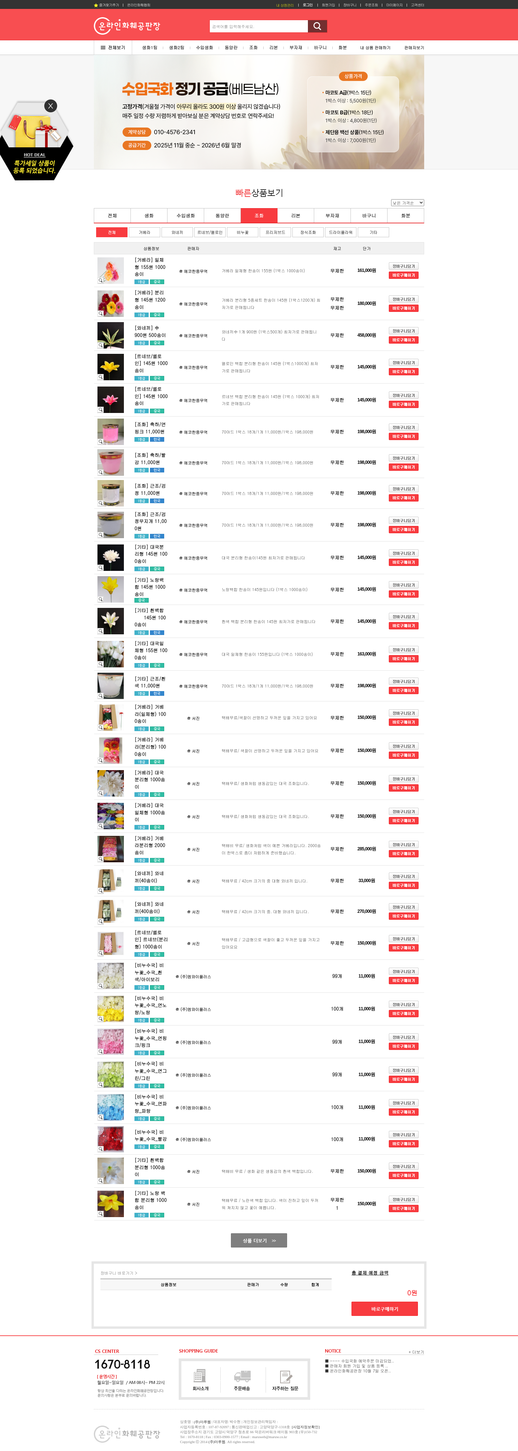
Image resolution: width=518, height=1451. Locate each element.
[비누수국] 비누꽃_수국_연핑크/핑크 (150, 1037)
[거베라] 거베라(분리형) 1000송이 (150, 746)
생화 (149, 215)
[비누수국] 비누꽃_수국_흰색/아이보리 (149, 972)
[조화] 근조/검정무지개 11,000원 (150, 521)
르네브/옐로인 (210, 232)
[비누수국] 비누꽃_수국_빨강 (150, 1135)
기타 (374, 232)
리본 (295, 215)
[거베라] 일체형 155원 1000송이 (150, 266)
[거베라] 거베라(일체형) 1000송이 (150, 713)
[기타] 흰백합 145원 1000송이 (150, 617)
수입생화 (185, 215)
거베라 (145, 232)
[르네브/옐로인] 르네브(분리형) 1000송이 (151, 939)
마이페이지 (394, 4)
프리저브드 (275, 232)
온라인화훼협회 (138, 4)
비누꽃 (243, 232)
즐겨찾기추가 (106, 4)
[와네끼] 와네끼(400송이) (149, 907)
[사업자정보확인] (305, 1427)
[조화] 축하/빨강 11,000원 (150, 458)
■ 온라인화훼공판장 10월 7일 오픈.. (358, 1370)
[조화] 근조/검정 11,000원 (150, 489)
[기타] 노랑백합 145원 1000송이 (150, 587)
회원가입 (328, 4)
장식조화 (308, 232)
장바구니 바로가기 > (118, 1273)
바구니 (369, 215)
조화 (259, 215)
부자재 (332, 215)
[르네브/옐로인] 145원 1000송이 (151, 363)
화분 (405, 215)
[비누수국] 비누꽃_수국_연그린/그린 (150, 1070)
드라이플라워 (341, 232)
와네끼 (177, 232)
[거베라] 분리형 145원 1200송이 (150, 299)
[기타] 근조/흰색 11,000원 (150, 682)
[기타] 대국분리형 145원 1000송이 (150, 553)
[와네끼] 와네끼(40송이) (149, 877)
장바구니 (349, 4)
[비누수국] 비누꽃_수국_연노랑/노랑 (150, 1005)
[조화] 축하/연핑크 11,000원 (150, 428)
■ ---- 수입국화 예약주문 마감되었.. (359, 1360)
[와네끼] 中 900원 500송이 (153, 331)
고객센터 (417, 4)
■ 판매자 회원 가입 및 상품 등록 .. (356, 1365)
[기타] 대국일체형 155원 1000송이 (150, 650)
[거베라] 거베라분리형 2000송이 (149, 845)
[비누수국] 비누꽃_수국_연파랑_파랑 (150, 1103)
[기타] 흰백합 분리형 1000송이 (149, 1167)
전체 (112, 215)
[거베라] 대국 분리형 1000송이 (149, 779)
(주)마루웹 (216, 1442)
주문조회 (371, 4)
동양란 (222, 215)
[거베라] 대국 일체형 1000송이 (149, 812)
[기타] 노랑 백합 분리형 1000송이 (150, 1200)
